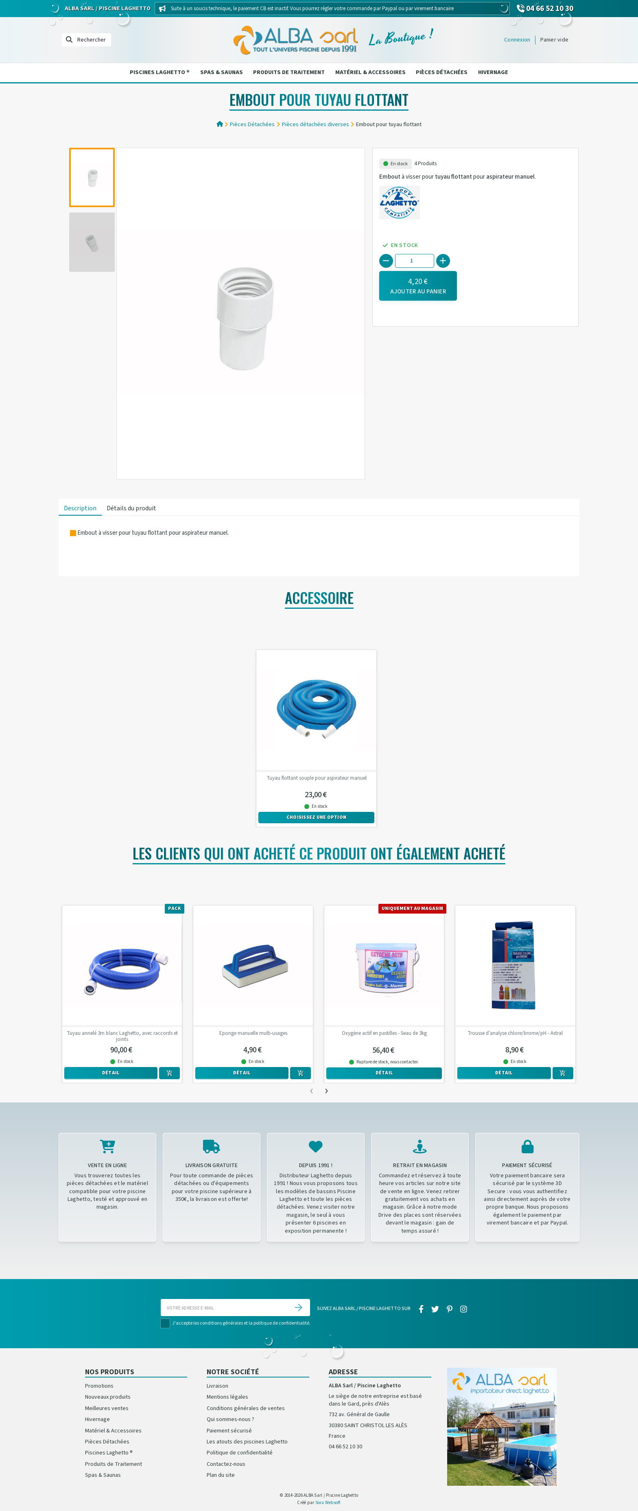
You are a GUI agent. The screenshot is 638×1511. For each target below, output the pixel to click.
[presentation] (311, 1090)
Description (80, 508)
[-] (386, 261)
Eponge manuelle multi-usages (253, 1033)
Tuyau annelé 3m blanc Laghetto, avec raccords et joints (122, 1036)
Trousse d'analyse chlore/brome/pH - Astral (515, 1033)
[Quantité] (414, 260)
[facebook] (421, 1310)
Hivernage (493, 72)
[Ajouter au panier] (418, 286)
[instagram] (464, 1310)
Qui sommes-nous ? (230, 1419)
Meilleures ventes (107, 1408)
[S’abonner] (298, 1307)
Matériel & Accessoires (370, 72)
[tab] (80, 509)
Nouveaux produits (108, 1397)
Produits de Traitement (289, 72)
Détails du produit (131, 508)
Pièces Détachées (442, 72)
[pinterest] (450, 1310)
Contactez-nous (226, 1464)
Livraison (217, 1386)
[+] (443, 261)
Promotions (99, 1386)
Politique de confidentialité (240, 1453)
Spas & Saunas (221, 72)
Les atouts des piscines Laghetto (247, 1442)
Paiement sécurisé (229, 1431)
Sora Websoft (328, 1503)
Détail (111, 1072)
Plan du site (221, 1475)
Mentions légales (227, 1397)
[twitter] (435, 1310)
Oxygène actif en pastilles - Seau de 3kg (384, 1033)
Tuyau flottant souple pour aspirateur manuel (317, 778)
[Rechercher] (86, 40)
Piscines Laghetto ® (160, 72)
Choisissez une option (316, 817)
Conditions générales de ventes (246, 1408)
